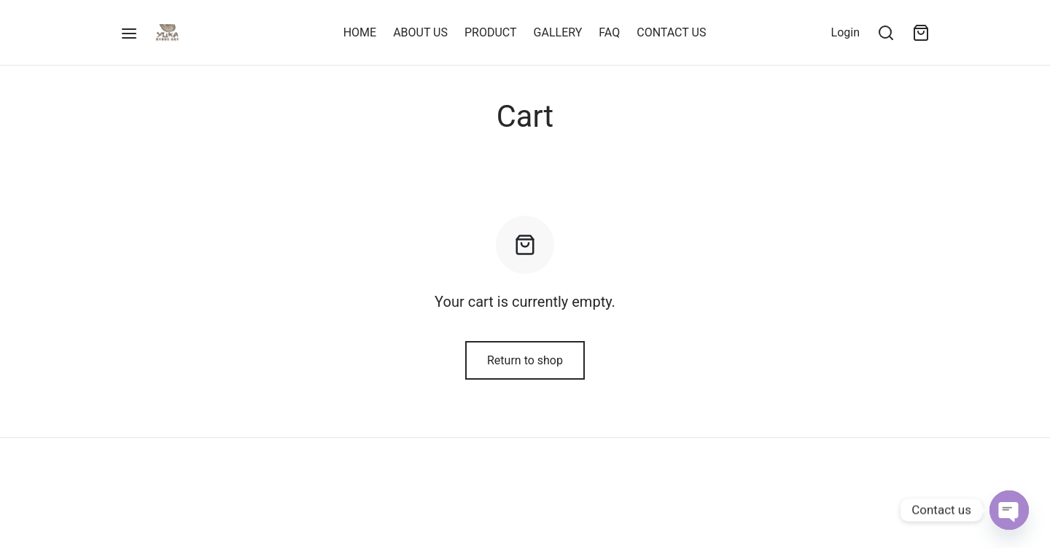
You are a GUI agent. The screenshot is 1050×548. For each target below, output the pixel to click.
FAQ (609, 32)
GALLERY (558, 32)
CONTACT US (671, 32)
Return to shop (525, 360)
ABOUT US (420, 32)
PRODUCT (490, 32)
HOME (359, 32)
